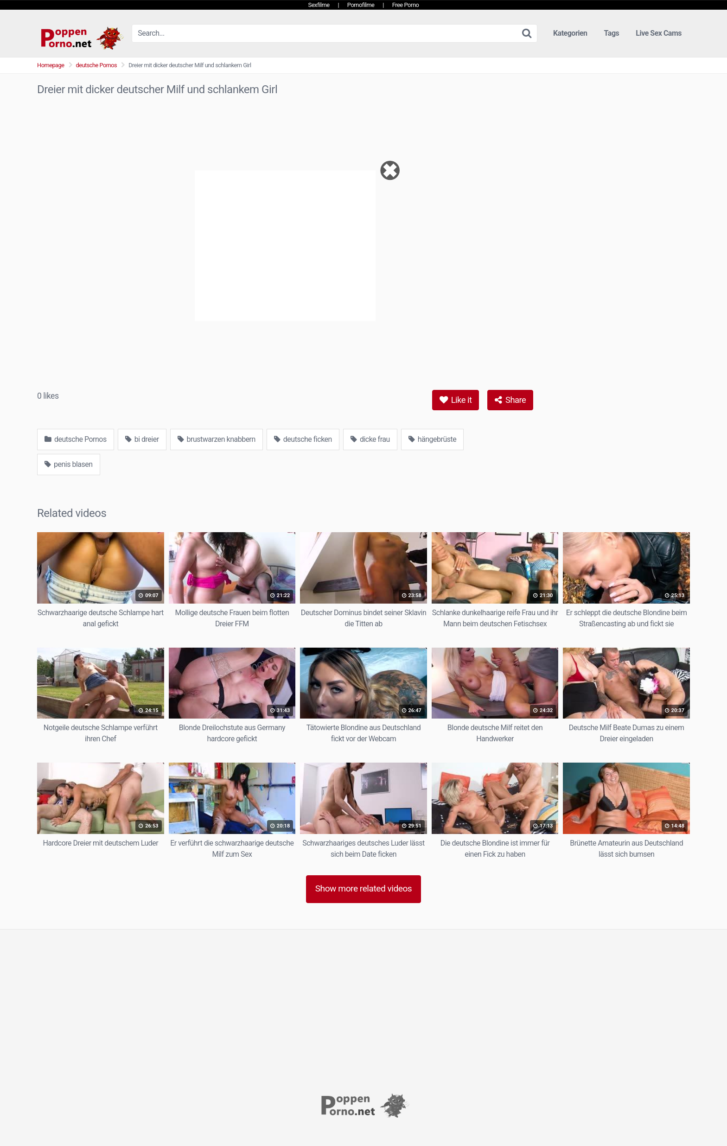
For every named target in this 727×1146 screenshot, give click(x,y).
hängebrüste (432, 439)
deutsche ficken (303, 439)
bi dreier (142, 439)
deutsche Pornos (96, 65)
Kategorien (570, 33)
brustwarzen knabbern (216, 439)
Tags (611, 33)
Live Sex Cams (659, 33)
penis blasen (69, 464)
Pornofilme (361, 5)
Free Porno (405, 5)
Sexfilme (319, 5)
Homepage (50, 65)
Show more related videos (363, 888)
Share (510, 400)
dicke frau (370, 439)
